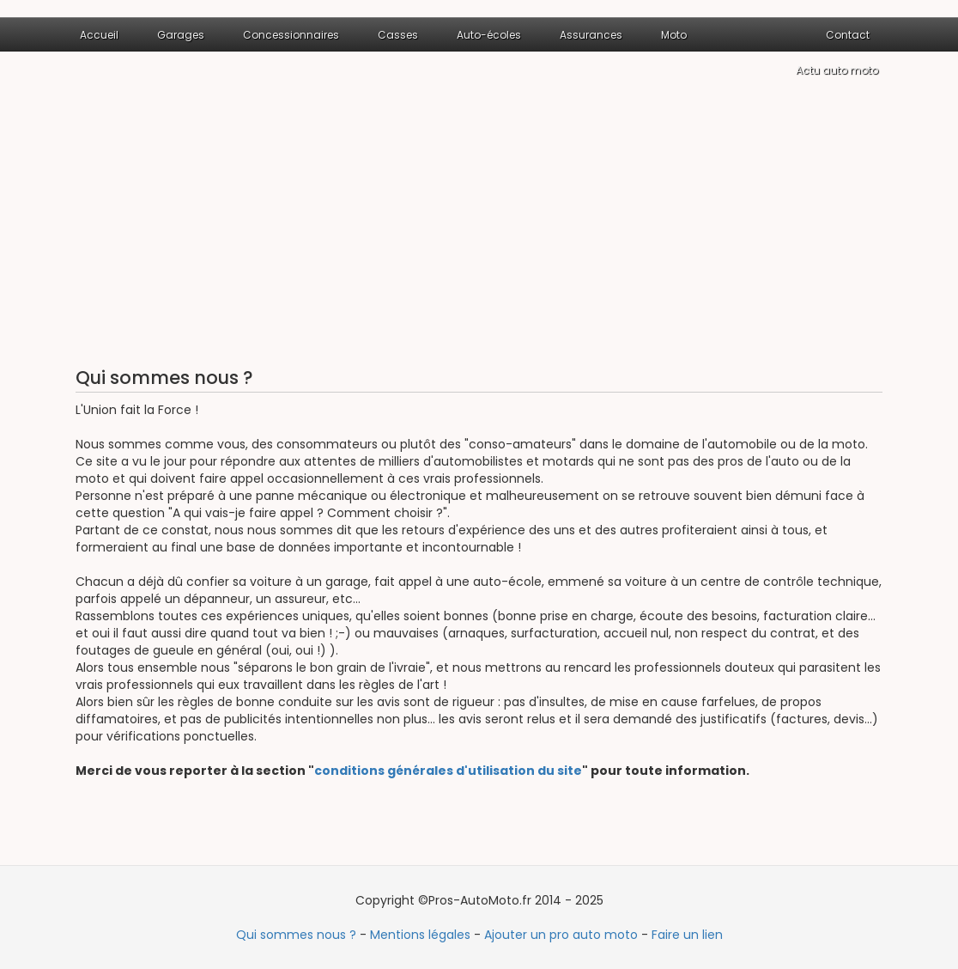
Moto (674, 34)
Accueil (99, 34)
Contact (848, 34)
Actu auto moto (837, 70)
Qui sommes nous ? (296, 934)
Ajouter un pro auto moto (561, 934)
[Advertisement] (479, 226)
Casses (398, 34)
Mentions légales (420, 934)
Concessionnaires (291, 34)
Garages (180, 34)
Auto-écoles (489, 34)
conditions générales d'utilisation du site (448, 770)
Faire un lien (687, 934)
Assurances (591, 34)
